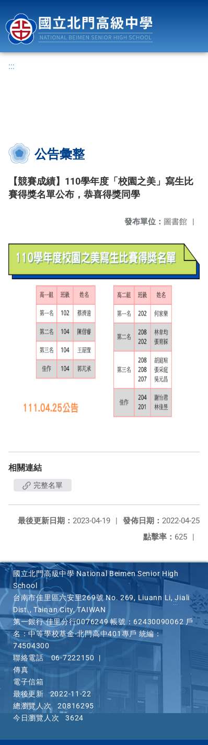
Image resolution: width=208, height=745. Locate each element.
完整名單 (42, 485)
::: (11, 66)
